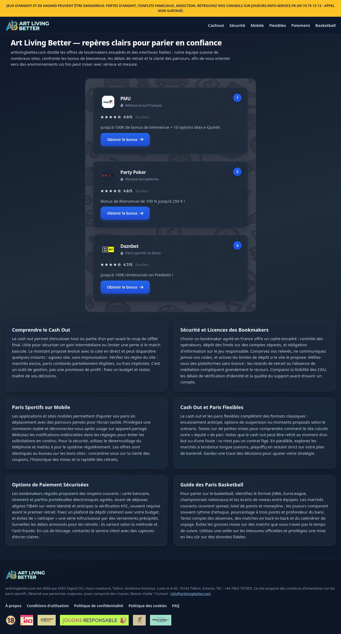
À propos (13, 605)
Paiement (300, 25)
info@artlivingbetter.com (191, 593)
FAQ (175, 605)
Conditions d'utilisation (48, 605)
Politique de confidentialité (98, 605)
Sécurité (237, 25)
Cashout (216, 25)
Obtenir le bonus (125, 139)
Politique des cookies (147, 605)
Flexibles (277, 25)
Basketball (325, 25)
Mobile (257, 25)
